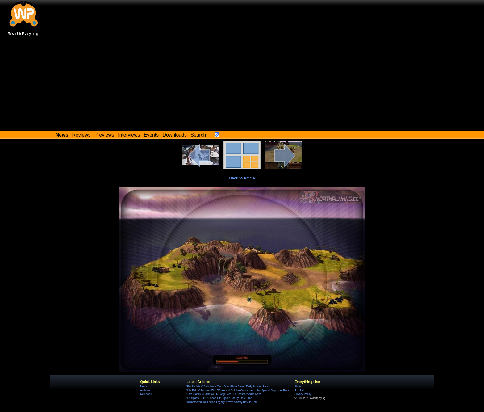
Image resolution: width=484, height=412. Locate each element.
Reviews (81, 134)
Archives (145, 390)
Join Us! (299, 390)
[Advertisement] (242, 85)
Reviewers (146, 394)
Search (198, 134)
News (143, 386)
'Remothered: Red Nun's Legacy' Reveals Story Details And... (222, 402)
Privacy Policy (302, 394)
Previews (104, 134)
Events (151, 134)
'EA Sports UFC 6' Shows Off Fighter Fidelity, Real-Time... (220, 398)
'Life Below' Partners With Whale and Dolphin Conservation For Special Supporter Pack (237, 390)
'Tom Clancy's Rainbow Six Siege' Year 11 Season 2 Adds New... (224, 394)
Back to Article (242, 178)
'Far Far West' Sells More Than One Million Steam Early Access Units (227, 386)
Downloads (175, 134)
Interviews (129, 134)
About (297, 386)
